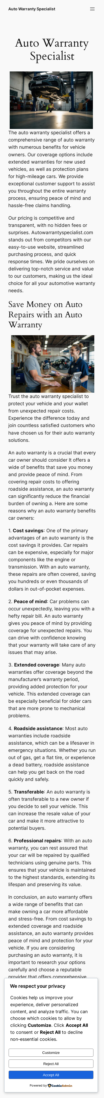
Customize (51, 1053)
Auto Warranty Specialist (31, 8)
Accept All (51, 1075)
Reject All (51, 1064)
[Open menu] (92, 9)
